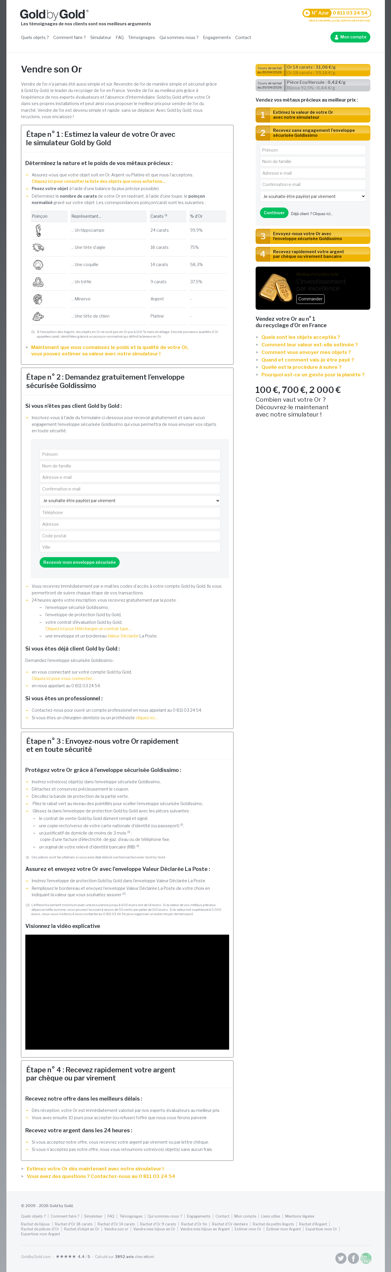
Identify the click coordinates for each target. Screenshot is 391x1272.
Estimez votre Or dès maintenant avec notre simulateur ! (95, 1169)
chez (134, 1257)
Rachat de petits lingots (273, 1224)
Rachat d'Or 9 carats (158, 1224)
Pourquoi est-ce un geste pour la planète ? (313, 375)
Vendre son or (116, 1229)
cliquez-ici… (147, 717)
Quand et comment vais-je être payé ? (307, 360)
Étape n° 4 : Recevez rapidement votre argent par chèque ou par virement (101, 1074)
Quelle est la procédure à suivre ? (301, 367)
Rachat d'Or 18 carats (74, 1224)
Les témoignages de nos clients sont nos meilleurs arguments (86, 23)
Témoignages (141, 37)
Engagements (217, 37)
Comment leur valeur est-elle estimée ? (309, 345)
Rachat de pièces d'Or (40, 1229)
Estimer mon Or (248, 1229)
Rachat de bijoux (35, 1224)
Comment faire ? (69, 37)
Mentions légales (299, 1216)
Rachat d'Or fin (194, 1224)
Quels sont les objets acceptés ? (300, 337)
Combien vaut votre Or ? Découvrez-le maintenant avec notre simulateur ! (313, 401)
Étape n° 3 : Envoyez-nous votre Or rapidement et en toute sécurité (102, 745)
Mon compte (353, 36)
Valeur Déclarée (123, 635)
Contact (243, 37)
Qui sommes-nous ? (179, 37)
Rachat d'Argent (313, 1224)
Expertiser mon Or (321, 1229)
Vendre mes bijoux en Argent (205, 1229)
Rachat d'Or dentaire (230, 1224)
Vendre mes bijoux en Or (154, 1229)
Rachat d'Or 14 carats (116, 1224)
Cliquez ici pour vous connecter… (63, 678)
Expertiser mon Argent (40, 1234)
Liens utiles (270, 1216)
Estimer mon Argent (283, 1229)
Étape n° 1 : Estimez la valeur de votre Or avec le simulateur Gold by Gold (100, 138)
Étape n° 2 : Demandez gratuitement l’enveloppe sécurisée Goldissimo (105, 381)
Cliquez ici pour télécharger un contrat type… (88, 628)
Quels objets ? (35, 37)
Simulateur (100, 37)
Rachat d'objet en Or (81, 1229)
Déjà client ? (312, 214)
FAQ (120, 37)
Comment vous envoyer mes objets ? (306, 352)
